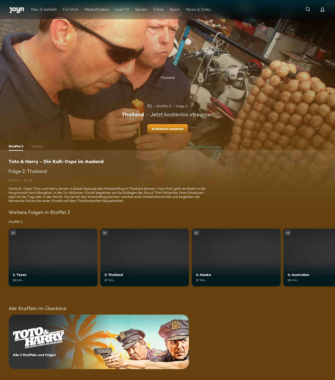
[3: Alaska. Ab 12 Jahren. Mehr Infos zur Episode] (236, 257)
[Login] (322, 9)
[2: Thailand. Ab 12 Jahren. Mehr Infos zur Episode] (144, 257)
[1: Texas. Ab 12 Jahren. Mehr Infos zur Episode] (53, 257)
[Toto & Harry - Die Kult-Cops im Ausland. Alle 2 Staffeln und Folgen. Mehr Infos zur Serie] (99, 342)
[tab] (16, 147)
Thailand (167, 78)
